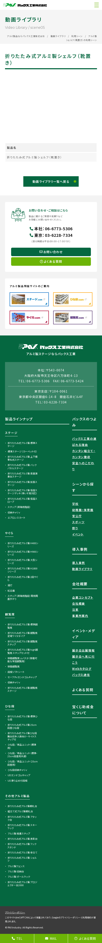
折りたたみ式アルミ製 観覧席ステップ (22, 643)
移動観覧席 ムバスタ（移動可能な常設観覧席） (22, 659)
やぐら (9, 533)
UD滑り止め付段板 (17, 780)
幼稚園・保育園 (83, 510)
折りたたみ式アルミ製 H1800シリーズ (22, 570)
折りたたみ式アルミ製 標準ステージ (22, 444)
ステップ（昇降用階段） (19, 507)
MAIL (51, 938)
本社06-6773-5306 (51, 228)
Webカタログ (82, 669)
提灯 (10, 585)
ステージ (11, 433)
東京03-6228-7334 (51, 235)
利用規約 (87, 917)
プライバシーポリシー (15, 912)
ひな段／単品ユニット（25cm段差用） (22, 763)
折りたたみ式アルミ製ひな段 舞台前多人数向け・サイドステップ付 (22, 736)
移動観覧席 (14, 666)
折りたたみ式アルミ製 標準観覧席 (22, 626)
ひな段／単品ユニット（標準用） (21, 746)
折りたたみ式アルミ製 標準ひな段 (22, 717)
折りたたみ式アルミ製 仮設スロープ (22, 500)
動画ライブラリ (58, 36)
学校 (75, 504)
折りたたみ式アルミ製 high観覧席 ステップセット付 (22, 651)
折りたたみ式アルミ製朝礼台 (22, 806)
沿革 (75, 610)
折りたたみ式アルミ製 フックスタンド (21, 845)
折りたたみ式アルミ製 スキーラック (22, 826)
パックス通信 (81, 675)
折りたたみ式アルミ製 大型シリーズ (22, 561)
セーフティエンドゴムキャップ (22, 677)
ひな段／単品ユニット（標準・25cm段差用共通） (22, 754)
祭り (75, 528)
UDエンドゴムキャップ (19, 775)
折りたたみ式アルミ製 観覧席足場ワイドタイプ (22, 634)
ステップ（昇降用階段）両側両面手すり (22, 597)
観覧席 (10, 614)
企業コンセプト (82, 597)
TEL (17, 938)
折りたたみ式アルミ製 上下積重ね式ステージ (22, 458)
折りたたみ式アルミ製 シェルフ (22, 859)
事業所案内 (80, 616)
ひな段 (9, 706)
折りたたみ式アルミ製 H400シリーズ (22, 544)
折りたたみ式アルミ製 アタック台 (22, 818)
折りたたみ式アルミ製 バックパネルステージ (22, 466)
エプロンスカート (16, 517)
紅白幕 (11, 590)
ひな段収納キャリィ (17, 770)
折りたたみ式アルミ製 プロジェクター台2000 (22, 883)
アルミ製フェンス (16, 866)
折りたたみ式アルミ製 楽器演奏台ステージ (22, 475)
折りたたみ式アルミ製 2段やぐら (22, 578)
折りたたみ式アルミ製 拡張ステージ (22, 483)
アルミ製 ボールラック (19, 876)
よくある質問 (85, 938)
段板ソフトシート (16, 672)
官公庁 (77, 516)
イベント (78, 534)
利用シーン (77, 36)
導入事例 (78, 563)
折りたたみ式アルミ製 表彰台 (22, 838)
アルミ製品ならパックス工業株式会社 (26, 36)
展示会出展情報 (83, 650)
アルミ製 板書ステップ (19, 833)
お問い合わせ (51, 252)
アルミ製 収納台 (16, 871)
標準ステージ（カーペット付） (22, 451)
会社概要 (78, 603)
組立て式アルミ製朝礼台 (20, 811)
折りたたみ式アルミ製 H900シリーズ (22, 553)
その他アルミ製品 (17, 796)
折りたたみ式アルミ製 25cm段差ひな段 (22, 726)
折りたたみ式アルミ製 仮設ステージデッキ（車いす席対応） (22, 491)
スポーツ (78, 522)
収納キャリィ (14, 512)
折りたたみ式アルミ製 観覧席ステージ (22, 689)
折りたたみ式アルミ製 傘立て (22, 852)
